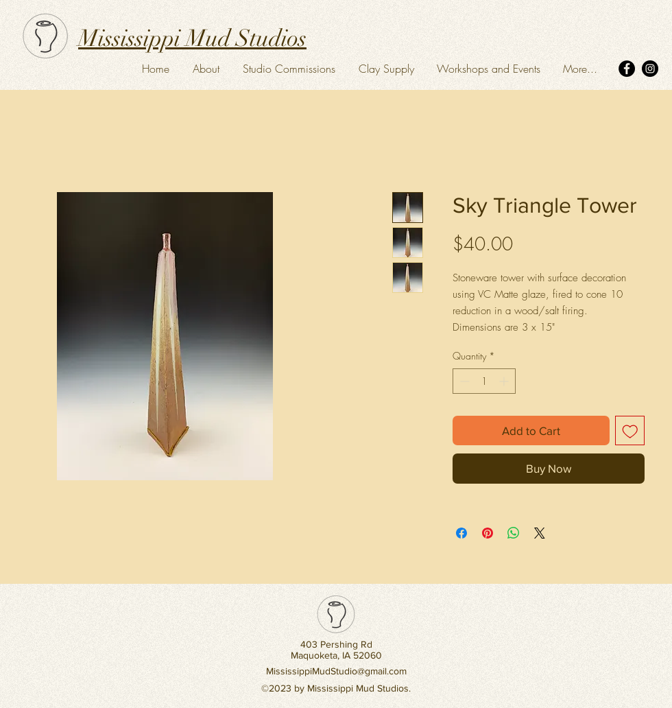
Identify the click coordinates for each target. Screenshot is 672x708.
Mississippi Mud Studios (192, 38)
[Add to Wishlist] (630, 431)
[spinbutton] (484, 381)
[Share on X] (539, 533)
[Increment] (505, 381)
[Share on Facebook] (461, 533)
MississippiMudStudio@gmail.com (336, 670)
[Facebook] (627, 68)
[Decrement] (463, 381)
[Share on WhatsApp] (513, 533)
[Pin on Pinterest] (487, 533)
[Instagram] (650, 68)
